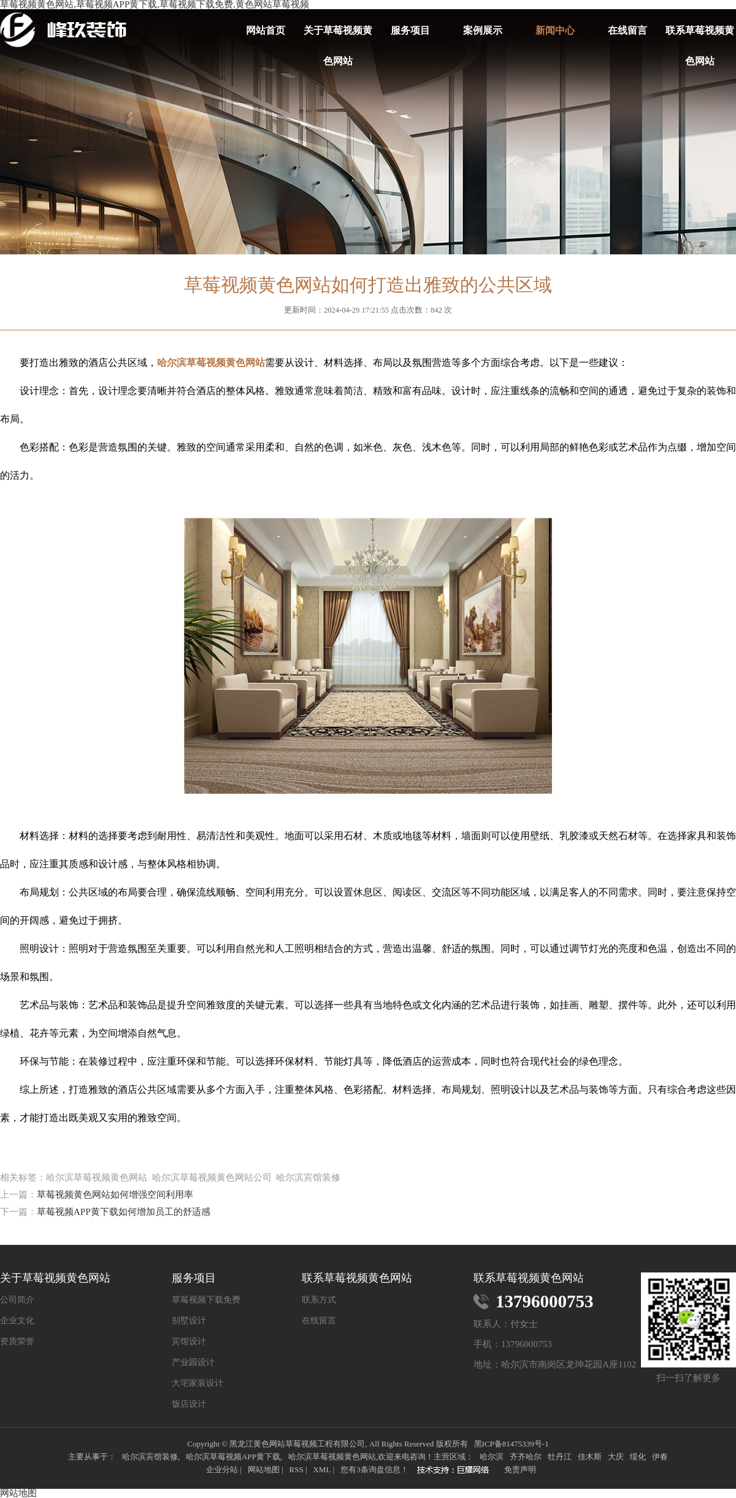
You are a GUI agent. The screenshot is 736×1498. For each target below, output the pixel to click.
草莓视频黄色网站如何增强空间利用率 (115, 1195)
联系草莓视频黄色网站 (699, 35)
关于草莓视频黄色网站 (338, 35)
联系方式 (319, 1300)
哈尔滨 (492, 1457)
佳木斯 (590, 1457)
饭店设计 (189, 1404)
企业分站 (222, 1469)
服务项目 (410, 30)
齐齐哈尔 (526, 1457)
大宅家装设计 (197, 1383)
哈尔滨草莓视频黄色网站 (332, 1457)
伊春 (660, 1457)
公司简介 (17, 1300)
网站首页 (265, 30)
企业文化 (17, 1321)
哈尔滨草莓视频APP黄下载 (233, 1457)
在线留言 (627, 30)
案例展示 (482, 30)
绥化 (638, 1457)
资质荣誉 (17, 1341)
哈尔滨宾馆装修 (150, 1457)
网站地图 (264, 1469)
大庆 (616, 1457)
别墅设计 (189, 1321)
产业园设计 (193, 1362)
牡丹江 (560, 1457)
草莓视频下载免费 (206, 1300)
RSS (296, 1469)
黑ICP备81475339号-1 (511, 1444)
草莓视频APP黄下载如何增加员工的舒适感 (123, 1212)
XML (322, 1469)
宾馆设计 (189, 1341)
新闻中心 (555, 30)
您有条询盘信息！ (374, 1469)
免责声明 (520, 1469)
